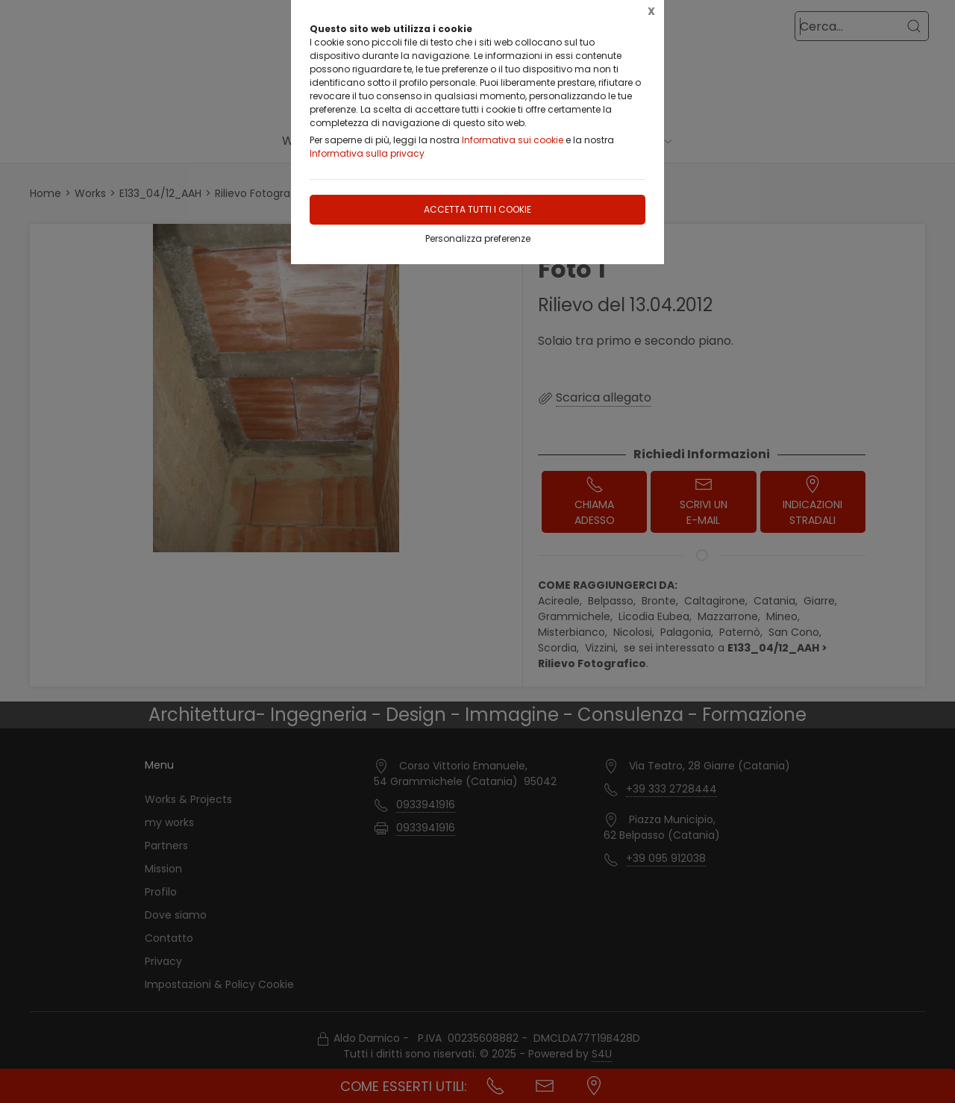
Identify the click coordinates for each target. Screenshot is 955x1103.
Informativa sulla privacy (367, 153)
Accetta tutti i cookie (477, 209)
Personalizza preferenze (477, 238)
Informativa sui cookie (512, 140)
